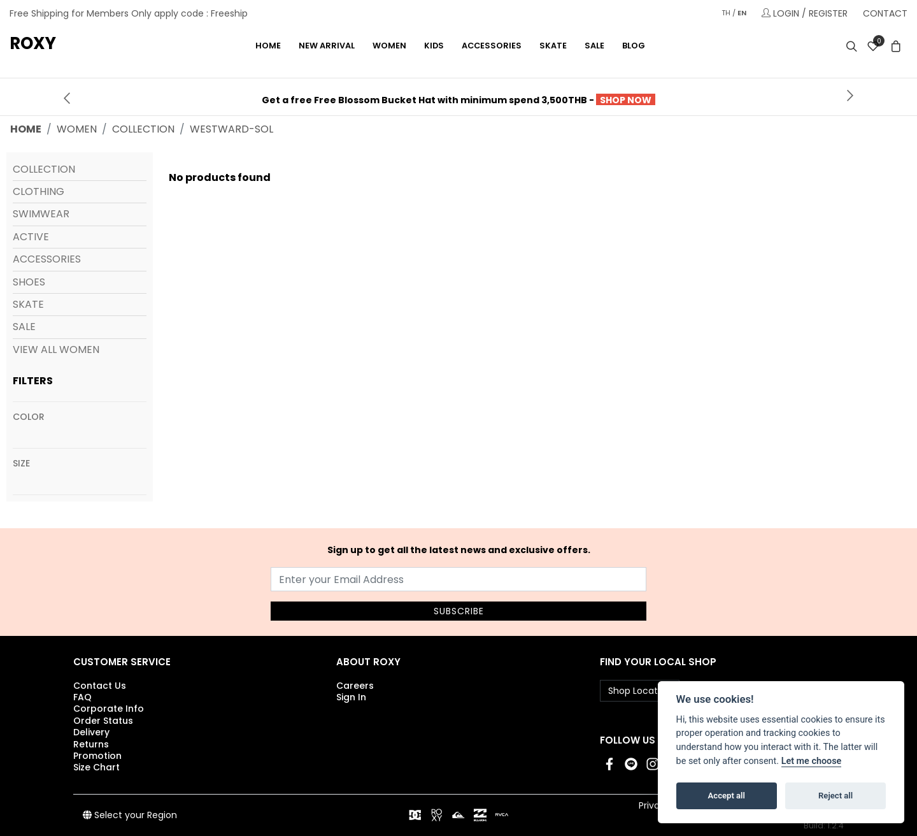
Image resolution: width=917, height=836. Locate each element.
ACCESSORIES (492, 45)
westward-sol (231, 129)
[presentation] (67, 96)
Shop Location (639, 690)
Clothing (38, 191)
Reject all (835, 795)
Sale (594, 45)
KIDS (434, 45)
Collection (44, 169)
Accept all (726, 795)
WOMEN (389, 45)
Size (21, 463)
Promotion (97, 755)
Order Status (103, 720)
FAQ (82, 697)
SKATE (553, 45)
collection (143, 129)
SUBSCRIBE (459, 611)
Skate (28, 304)
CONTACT (885, 13)
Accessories (47, 259)
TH (726, 13)
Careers (355, 685)
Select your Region (130, 815)
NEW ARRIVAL (327, 45)
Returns (91, 744)
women (77, 129)
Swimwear (41, 213)
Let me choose (811, 761)
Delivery (91, 732)
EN (741, 13)
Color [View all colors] (29, 416)
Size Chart (96, 767)
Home (268, 45)
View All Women (56, 349)
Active (31, 236)
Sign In (351, 697)
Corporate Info (108, 708)
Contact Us (99, 685)
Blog (633, 45)
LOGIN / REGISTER (805, 13)
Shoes (29, 282)
